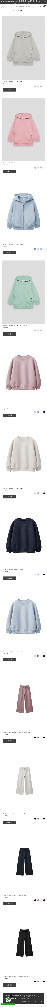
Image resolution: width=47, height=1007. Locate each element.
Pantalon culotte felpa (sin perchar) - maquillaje (16, 732)
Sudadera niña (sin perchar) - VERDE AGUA (15, 325)
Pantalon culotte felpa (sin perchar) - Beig (15, 813)
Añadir (9, 90)
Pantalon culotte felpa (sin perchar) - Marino (15, 895)
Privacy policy (27, 1001)
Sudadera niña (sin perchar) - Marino (13, 569)
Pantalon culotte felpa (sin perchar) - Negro (15, 976)
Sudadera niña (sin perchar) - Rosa (12, 162)
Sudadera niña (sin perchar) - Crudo (13, 81)
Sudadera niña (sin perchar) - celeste (13, 244)
